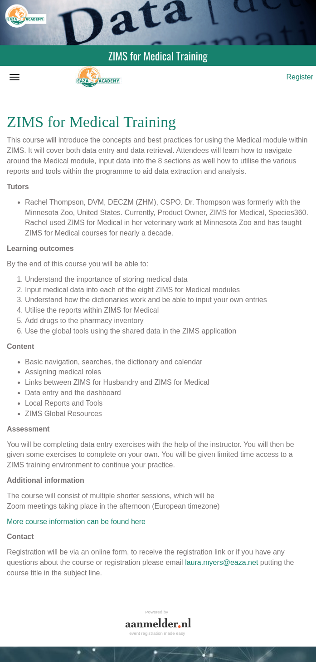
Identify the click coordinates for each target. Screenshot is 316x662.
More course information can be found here (76, 521)
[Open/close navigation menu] (14, 77)
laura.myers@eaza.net (221, 562)
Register (299, 77)
